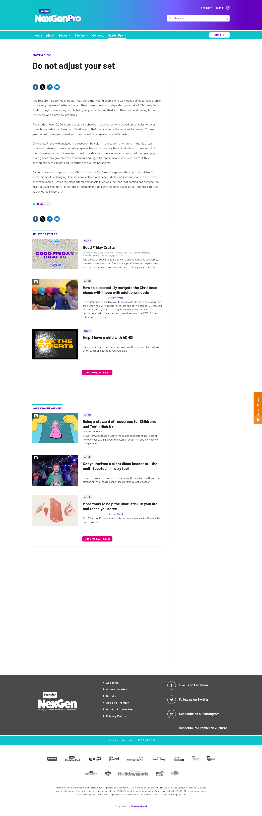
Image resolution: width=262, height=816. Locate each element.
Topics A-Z (112, 740)
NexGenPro (41, 55)
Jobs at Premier (117, 702)
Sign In (220, 8)
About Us (112, 682)
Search (226, 18)
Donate (111, 696)
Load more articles (97, 372)
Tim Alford (117, 513)
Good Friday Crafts (99, 247)
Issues (87, 240)
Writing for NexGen (119, 709)
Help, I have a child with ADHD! (108, 337)
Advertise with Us (119, 689)
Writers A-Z (128, 740)
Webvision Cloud (139, 806)
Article (87, 280)
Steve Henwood (94, 431)
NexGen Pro (43, 204)
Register (206, 8)
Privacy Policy (116, 716)
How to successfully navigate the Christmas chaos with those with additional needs (120, 290)
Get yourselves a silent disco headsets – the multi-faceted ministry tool (120, 466)
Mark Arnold (117, 297)
